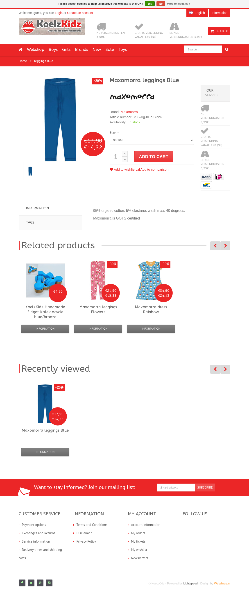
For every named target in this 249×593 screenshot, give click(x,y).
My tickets (138, 541)
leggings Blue (43, 61)
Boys (53, 49)
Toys (122, 49)
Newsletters (139, 558)
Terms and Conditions (92, 525)
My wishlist (139, 550)
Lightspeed (190, 583)
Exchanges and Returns (38, 533)
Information (37, 208)
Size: (114, 132)
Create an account (80, 13)
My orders (138, 533)
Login (59, 13)
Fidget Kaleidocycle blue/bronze (45, 312)
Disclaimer (84, 533)
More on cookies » (179, 3)
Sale (110, 49)
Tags (30, 222)
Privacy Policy (86, 541)
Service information (36, 541)
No (161, 3)
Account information (145, 525)
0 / (219, 31)
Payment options (34, 525)
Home (23, 61)
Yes (149, 3)
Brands (81, 49)
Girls (66, 49)
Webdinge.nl (222, 583)
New (97, 49)
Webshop (35, 49)
